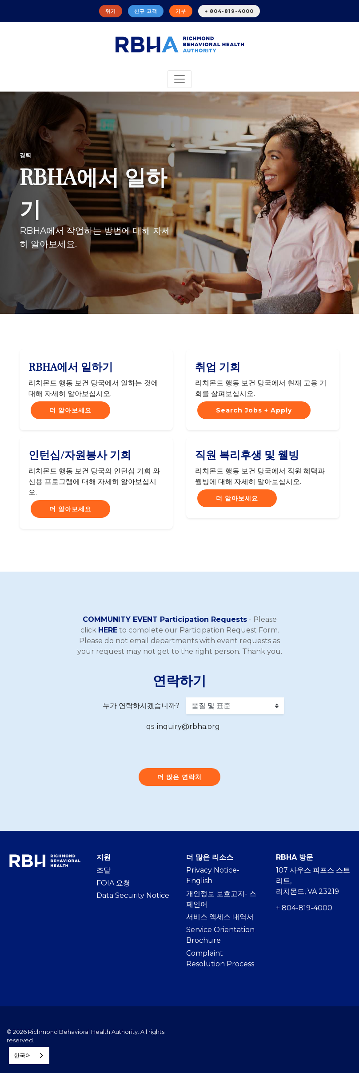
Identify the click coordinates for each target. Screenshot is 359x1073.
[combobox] (29, 1055)
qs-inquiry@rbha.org (183, 726)
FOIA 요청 (113, 883)
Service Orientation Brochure (220, 935)
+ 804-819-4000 (229, 11)
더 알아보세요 (70, 410)
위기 (110, 11)
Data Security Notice (132, 895)
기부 (181, 11)
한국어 (22, 1055)
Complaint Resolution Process (220, 958)
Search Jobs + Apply (254, 410)
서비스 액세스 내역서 (220, 917)
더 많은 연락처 (179, 777)
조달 (103, 870)
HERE (107, 630)
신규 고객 (145, 11)
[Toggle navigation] (179, 79)
